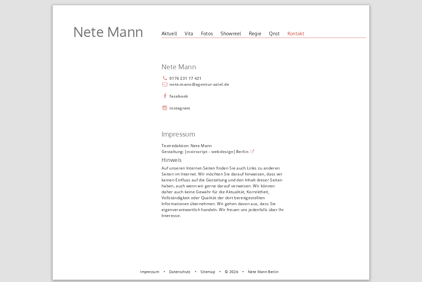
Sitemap (207, 271)
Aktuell (169, 33)
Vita (189, 33)
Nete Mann (108, 31)
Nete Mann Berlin (263, 271)
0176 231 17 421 (182, 78)
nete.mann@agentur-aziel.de (199, 84)
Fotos (207, 33)
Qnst (274, 33)
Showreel (231, 33)
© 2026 (231, 271)
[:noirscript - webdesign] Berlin (220, 151)
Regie (255, 33)
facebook (175, 96)
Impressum (149, 271)
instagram (176, 108)
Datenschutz (180, 271)
